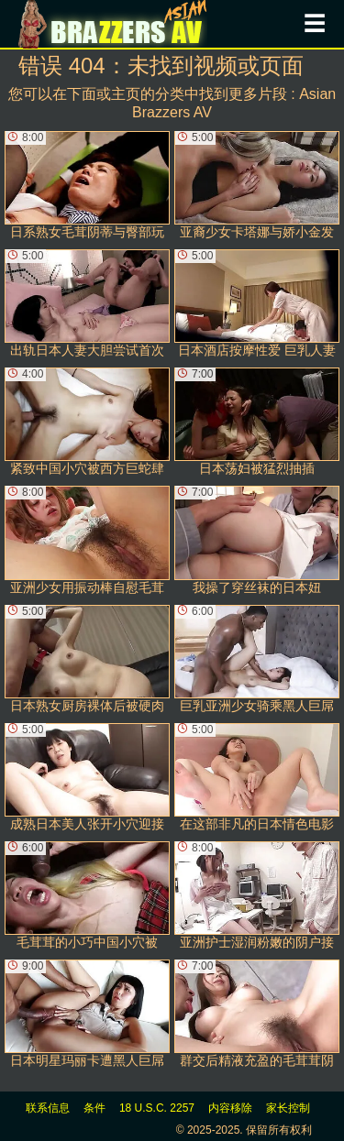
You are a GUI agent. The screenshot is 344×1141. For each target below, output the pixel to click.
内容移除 (230, 1108)
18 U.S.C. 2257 (156, 1108)
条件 (94, 1108)
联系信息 (48, 1108)
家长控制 (288, 1108)
